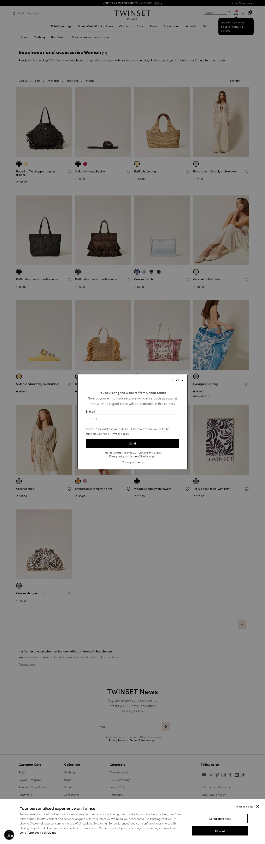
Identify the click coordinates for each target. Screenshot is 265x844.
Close (177, 380)
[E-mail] (132, 418)
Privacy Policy (120, 434)
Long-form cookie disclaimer (39, 832)
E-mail (132, 416)
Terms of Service (139, 456)
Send (132, 443)
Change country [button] (132, 462)
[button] (220, 818)
